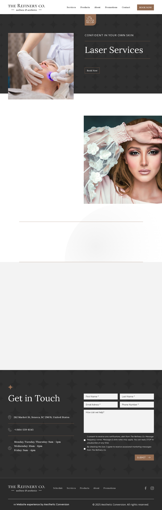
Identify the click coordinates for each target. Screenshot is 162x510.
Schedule (58, 488)
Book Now (92, 70)
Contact (126, 7)
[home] (26, 7)
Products (85, 7)
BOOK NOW (145, 7)
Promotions (111, 7)
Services (71, 7)
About (97, 7)
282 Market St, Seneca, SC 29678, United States (41, 417)
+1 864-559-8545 (24, 429)
